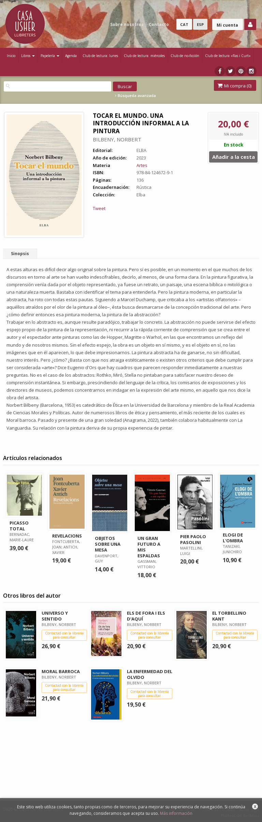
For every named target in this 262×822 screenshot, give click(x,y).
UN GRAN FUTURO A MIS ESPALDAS (148, 547)
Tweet (99, 208)
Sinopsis (20, 253)
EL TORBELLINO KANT (229, 616)
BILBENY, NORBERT (117, 139)
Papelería (50, 55)
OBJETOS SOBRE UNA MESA (107, 544)
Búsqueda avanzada (135, 96)
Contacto (159, 24)
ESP (200, 24)
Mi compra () (234, 86)
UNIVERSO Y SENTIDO (55, 616)
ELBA (141, 150)
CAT (184, 24)
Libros (28, 55)
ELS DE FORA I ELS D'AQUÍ (146, 616)
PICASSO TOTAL (19, 526)
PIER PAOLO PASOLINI (193, 539)
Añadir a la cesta (233, 156)
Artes (141, 165)
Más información (176, 813)
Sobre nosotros (127, 24)
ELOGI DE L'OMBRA (233, 538)
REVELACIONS (67, 536)
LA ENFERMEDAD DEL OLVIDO (149, 674)
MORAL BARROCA (61, 671)
